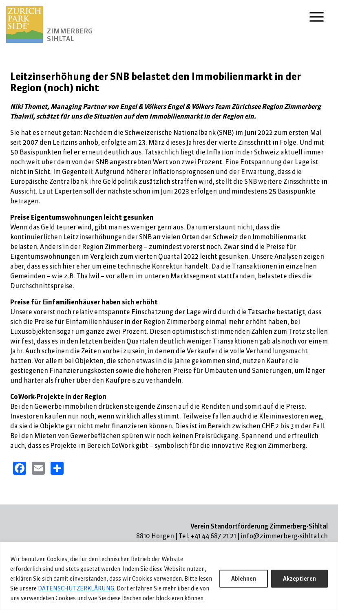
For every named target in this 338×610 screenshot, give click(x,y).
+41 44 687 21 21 (213, 536)
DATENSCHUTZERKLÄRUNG (76, 588)
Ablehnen (243, 578)
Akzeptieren (299, 578)
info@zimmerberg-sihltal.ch (284, 536)
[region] (169, 576)
